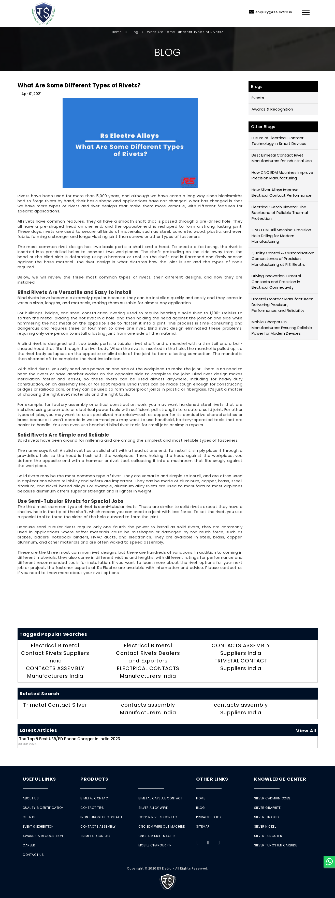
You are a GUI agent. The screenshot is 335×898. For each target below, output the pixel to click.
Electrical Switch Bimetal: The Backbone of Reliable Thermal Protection (280, 212)
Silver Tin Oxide (267, 817)
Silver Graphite (267, 808)
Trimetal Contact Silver (55, 704)
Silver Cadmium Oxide (272, 798)
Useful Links (39, 779)
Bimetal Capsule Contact (160, 798)
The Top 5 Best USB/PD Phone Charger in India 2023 (69, 741)
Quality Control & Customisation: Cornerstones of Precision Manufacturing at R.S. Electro (283, 258)
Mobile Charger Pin (155, 845)
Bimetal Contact (95, 798)
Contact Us (33, 855)
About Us (31, 798)
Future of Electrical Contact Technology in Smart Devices (279, 140)
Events (258, 97)
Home (117, 32)
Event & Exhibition (38, 826)
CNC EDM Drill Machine (158, 836)
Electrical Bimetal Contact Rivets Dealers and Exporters (148, 653)
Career (29, 845)
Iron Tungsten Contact (101, 817)
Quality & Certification (43, 808)
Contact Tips (92, 808)
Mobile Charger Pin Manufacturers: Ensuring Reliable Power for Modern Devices (282, 327)
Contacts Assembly (98, 826)
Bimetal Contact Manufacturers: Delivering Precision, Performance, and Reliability (282, 304)
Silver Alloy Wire (153, 808)
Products (94, 779)
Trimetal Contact (96, 836)
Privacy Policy (209, 817)
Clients (29, 817)
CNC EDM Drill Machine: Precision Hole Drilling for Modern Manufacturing (281, 235)
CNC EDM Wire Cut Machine (161, 826)
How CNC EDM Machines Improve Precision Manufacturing (282, 175)
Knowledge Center (280, 779)
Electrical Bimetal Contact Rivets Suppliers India (55, 653)
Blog (134, 32)
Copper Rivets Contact (158, 817)
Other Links (212, 779)
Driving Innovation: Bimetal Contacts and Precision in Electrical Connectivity (276, 281)
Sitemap (202, 826)
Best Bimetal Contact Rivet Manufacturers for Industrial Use (282, 158)
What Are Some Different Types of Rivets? (79, 85)
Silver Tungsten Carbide (275, 845)
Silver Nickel (265, 826)
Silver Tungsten (268, 836)
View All (306, 730)
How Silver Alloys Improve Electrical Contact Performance (282, 192)
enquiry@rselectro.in (273, 12)
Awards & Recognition (272, 109)
